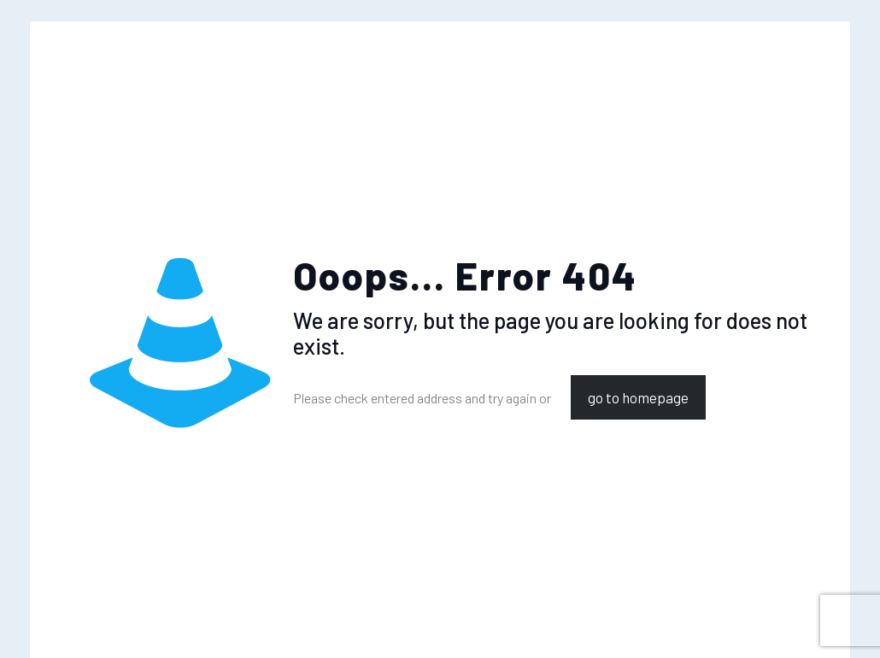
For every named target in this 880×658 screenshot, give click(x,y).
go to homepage (638, 397)
